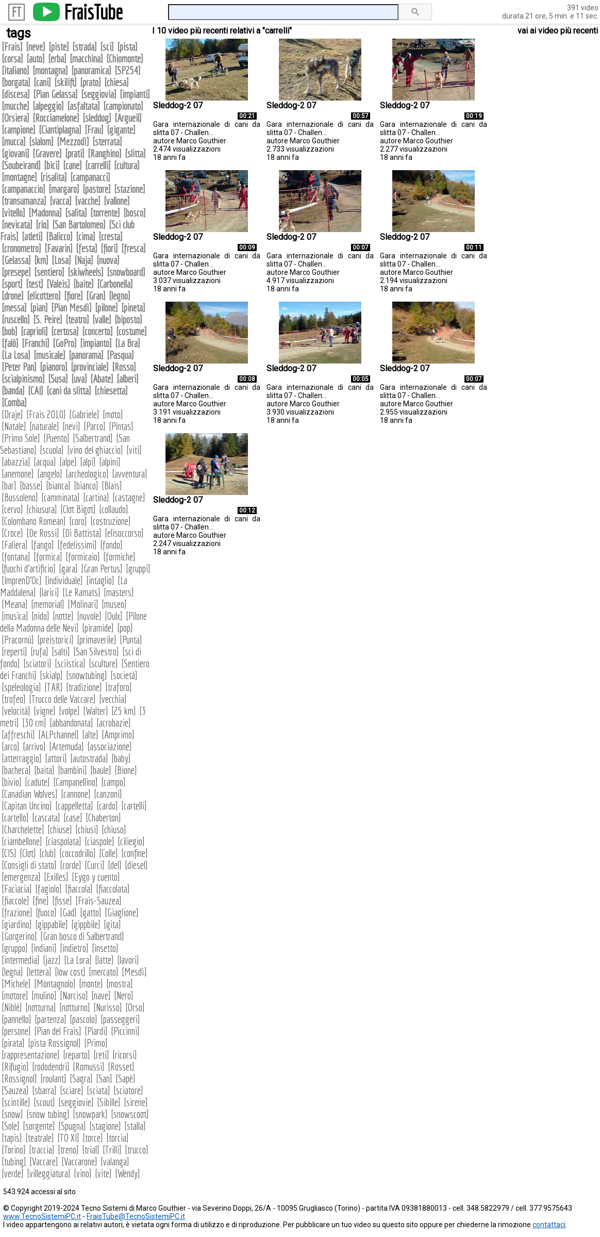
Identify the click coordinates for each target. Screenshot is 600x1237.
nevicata (17, 224)
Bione (126, 770)
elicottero (43, 296)
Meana (14, 604)
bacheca (16, 770)
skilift (65, 82)
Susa (58, 379)
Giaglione (121, 912)
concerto (97, 331)
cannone (75, 794)
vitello (13, 213)
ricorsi (125, 1055)
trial (91, 1150)
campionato (123, 106)
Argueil (128, 118)
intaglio (100, 580)
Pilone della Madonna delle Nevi (73, 622)
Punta (131, 640)
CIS (9, 853)
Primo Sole (21, 438)
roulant (53, 1078)
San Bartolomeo (79, 224)
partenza (50, 1019)
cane (72, 165)
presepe (16, 272)
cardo (107, 806)
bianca (58, 485)
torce (93, 1138)
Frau (94, 130)
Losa (61, 260)
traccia (41, 1150)
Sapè (125, 1078)
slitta (135, 153)
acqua (45, 462)
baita (44, 770)
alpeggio (48, 106)
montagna (50, 70)
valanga (115, 1161)
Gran (96, 296)
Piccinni (125, 1031)
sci (107, 47)
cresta (110, 236)
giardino (16, 924)
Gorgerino (19, 936)
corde (70, 865)
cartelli (134, 806)
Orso (135, 1007)
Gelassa (16, 260)
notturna (41, 1007)
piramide (98, 628)
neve (35, 47)
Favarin (58, 248)
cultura (126, 165)
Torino (13, 1150)
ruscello (15, 319)
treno (68, 1150)
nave (101, 995)
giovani (15, 153)
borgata (16, 82)
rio (42, 224)
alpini (110, 462)
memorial (48, 604)
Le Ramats (81, 592)
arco (10, 746)
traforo (118, 687)
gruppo (14, 948)
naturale (44, 426)
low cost (70, 972)
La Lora (77, 960)
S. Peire (48, 319)
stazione (129, 189)
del (114, 865)
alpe (68, 462)
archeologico (87, 474)
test (34, 284)
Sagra (81, 1078)
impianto (95, 343)
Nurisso (108, 1007)
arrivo (34, 746)
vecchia (113, 699)
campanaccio (23, 189)
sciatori (37, 663)
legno (119, 296)
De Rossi (43, 533)
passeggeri (120, 1019)
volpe (69, 711)
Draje (12, 414)
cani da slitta (69, 391)
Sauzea (15, 1090)
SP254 (127, 70)
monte (91, 983)
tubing (14, 1161)
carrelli (98, 165)
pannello (16, 1019)
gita (112, 924)
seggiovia (99, 94)
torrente (105, 213)
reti (101, 1055)
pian (38, 308)
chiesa (116, 82)
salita (76, 213)
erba (57, 58)
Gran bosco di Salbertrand (82, 936)
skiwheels (85, 272)
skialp (51, 675)
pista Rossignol (54, 1043)
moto (113, 414)
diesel (136, 865)
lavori (128, 960)
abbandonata (71, 723)
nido (40, 616)
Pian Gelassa (55, 94)
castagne (129, 497)
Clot (28, 853)
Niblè (12, 1007)
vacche (87, 201)
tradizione (84, 687)
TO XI (68, 1138)
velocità (16, 711)
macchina (86, 58)
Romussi (88, 1067)
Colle (108, 853)
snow (12, 1114)
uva (79, 379)
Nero (123, 995)
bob (9, 331)
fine (40, 900)
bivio (11, 782)
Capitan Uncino (26, 806)
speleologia (21, 687)
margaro (64, 189)
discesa (15, 94)
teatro (77, 319)
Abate (102, 379)
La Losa (16, 355)
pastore (96, 189)
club (48, 853)
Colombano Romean (33, 521)
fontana (16, 557)
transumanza (24, 201)
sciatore (128, 1090)
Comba (14, 402)
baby (121, 758)
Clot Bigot (78, 509)
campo (113, 782)
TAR (53, 687)
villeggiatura (48, 1173)
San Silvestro (96, 651)
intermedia (20, 960)
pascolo (83, 1019)
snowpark (90, 1114)
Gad (68, 912)
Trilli (112, 1150)
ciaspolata (63, 841)
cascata (46, 817)
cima (85, 236)
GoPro (64, 343)
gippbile (86, 924)
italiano (15, 70)
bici (51, 165)
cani (42, 82)
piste (58, 47)
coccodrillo (77, 853)
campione (18, 130)
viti (134, 450)
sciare (71, 1090)
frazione (17, 912)
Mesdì (134, 972)
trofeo (13, 699)
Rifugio (15, 1067)
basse (31, 485)
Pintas (121, 426)
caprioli (34, 331)
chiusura (42, 509)
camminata (60, 497)
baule (101, 770)
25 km (124, 711)
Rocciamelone (56, 118)
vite (103, 1173)
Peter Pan (19, 367)
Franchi (35, 343)
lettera (39, 972)
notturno (75, 1007)
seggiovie (76, 1102)
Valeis (58, 284)
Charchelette (23, 829)
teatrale (40, 1138)
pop (125, 628)
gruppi (138, 568)
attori (55, 758)
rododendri (51, 1067)
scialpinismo (23, 379)
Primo (96, 1043)
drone (12, 296)
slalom (41, 141)
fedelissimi (77, 545)
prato (90, 82)
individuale (63, 580)
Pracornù (17, 640)
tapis (12, 1138)
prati (75, 153)
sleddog (97, 118)
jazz (51, 960)
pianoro (53, 367)
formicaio (82, 557)
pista (127, 47)
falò (10, 343)
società (124, 675)
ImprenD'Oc (21, 580)
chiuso (114, 829)
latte (104, 960)
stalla (135, 1126)
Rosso (124, 367)
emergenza (21, 877)
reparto (76, 1055)
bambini (72, 770)
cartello (15, 817)
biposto (128, 319)
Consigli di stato (29, 865)
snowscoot (129, 1114)
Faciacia (16, 889)
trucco (136, 1150)
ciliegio (131, 841)
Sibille (108, 1102)
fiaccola (79, 889)
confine (134, 853)
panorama (86, 355)
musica (15, 616)
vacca (60, 201)
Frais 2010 (46, 414)
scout (44, 1102)
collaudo (114, 509)
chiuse (60, 829)
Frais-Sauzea (98, 900)
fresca (133, 248)
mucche (15, 106)
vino (82, 1173)
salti (61, 651)
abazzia (16, 462)
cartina (96, 497)
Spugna (72, 1126)
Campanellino (75, 782)
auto (35, 58)
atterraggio (21, 758)
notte (63, 616)
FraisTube (93, 12)
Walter (96, 711)
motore (15, 995)
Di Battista (82, 533)
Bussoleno (20, 497)
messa (14, 308)
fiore (73, 296)
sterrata (107, 141)
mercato (103, 972)
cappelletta (74, 806)
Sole (10, 1126)
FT (16, 12)
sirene (135, 1102)
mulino (44, 995)
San (104, 1078)
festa (86, 248)
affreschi (18, 734)
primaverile (96, 640)
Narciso (74, 995)
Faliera (14, 545)
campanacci (90, 177)
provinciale (89, 367)
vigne (44, 711)
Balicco (59, 236)
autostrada (89, 758)
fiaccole (15, 900)
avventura (129, 474)
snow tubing (48, 1114)
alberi (127, 379)
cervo (12, 509)
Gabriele (84, 414)
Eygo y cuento (96, 877)
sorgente (39, 1126)
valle (102, 319)
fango (43, 545)
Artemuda (66, 746)
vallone (116, 201)
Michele (16, 983)
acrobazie (113, 723)
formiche (119, 557)
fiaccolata (112, 889)
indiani (44, 948)
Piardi (96, 1031)
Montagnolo (55, 983)
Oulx (113, 616)
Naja (84, 260)
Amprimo (118, 734)
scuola (51, 450)
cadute (37, 782)
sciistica (70, 663)
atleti (32, 236)
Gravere (47, 153)
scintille (16, 1102)
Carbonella (114, 284)
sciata (98, 1090)
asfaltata (83, 106)
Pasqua (120, 355)
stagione (105, 1126)
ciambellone (22, 841)
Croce (12, 533)
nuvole (89, 616)
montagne (19, 177)
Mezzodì (73, 141)
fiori (109, 248)
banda (13, 391)
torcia (117, 1138)
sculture (103, 663)
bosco (134, 213)
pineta (133, 308)
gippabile (51, 924)
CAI (35, 391)
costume (131, 331)
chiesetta (111, 391)
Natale (14, 426)
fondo (111, 545)
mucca (13, 141)
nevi (71, 426)
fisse (62, 900)
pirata (13, 1043)
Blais (112, 485)
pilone (106, 308)
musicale (49, 355)
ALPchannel (58, 734)
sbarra (44, 1090)
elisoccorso (124, 533)
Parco (94, 426)
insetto (105, 948)
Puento (56, 438)
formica (48, 557)
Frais (12, 47)
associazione (109, 746)
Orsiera (15, 118)
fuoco (46, 912)
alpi (87, 462)
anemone (17, 474)
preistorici (55, 640)
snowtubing (87, 675)
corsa (12, 58)
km (41, 260)
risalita (53, 177)
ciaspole (99, 841)
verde (12, 1173)
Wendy (128, 1173)
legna (12, 972)
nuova (108, 260)
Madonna (45, 213)
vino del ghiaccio (95, 450)
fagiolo (48, 889)
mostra (119, 983)
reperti (14, 651)
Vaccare (44, 1161)
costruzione (110, 521)
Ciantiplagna (60, 130)
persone (16, 1031)
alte (90, 734)
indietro (74, 948)
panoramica (91, 70)
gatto (90, 912)
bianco (86, 485)
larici (49, 592)
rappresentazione (30, 1055)
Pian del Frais (58, 1031)
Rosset (121, 1067)
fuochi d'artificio (28, 568)
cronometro (21, 248)
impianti (134, 94)
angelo (50, 474)
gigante (121, 130)
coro (78, 521)
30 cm (34, 723)
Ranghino (104, 153)
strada (84, 47)
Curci (94, 865)
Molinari (83, 604)
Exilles (56, 877)
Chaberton (103, 817)
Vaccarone (79, 1161)
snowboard (126, 272)
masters (118, 592)
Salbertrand (92, 438)
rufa (39, 651)
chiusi (87, 829)
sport (12, 284)
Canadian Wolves (29, 794)
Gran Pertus (102, 568)
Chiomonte (125, 58)
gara (68, 568)
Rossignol (19, 1078)
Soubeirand (21, 165)
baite (83, 284)
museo (114, 604)
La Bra (128, 343)
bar (9, 485)
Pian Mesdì (71, 308)
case (73, 817)
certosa (65, 331)
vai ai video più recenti (558, 31)
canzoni (108, 794)
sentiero (49, 272)
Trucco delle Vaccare (62, 699)
